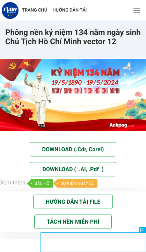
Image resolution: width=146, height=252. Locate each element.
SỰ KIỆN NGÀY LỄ (77, 183)
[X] (142, 230)
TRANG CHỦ (34, 10)
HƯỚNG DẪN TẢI (69, 10)
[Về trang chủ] (10, 10)
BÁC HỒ (42, 183)
